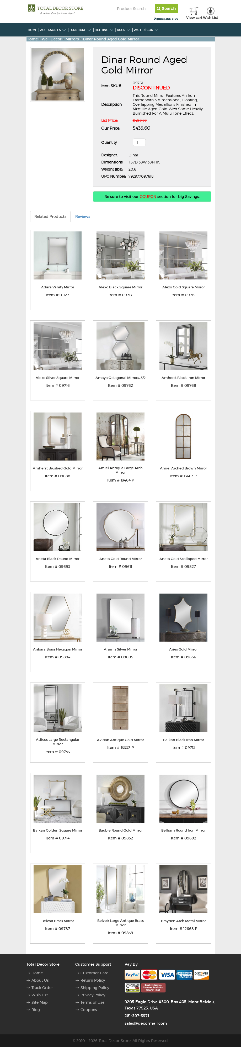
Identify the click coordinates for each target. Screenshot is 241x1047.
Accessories (53, 30)
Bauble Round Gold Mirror (121, 830)
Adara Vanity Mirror (57, 287)
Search (166, 8)
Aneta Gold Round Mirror (120, 559)
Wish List (39, 995)
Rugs (124, 30)
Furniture (80, 30)
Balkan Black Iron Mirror (183, 740)
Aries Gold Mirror (183, 649)
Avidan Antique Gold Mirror (120, 740)
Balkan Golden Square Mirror (57, 830)
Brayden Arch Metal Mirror (183, 921)
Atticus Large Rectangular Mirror (57, 741)
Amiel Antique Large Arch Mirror (120, 470)
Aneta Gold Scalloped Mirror (183, 559)
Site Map (39, 1002)
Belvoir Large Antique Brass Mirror (120, 922)
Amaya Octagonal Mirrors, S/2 (120, 378)
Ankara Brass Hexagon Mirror (57, 649)
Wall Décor (146, 30)
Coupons (89, 1009)
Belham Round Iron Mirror (183, 830)
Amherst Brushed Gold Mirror (58, 468)
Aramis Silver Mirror (120, 649)
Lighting (104, 30)
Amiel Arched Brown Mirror (183, 468)
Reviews (82, 216)
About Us (40, 980)
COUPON (148, 196)
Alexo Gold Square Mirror (183, 287)
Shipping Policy (95, 987)
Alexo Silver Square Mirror (57, 378)
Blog (35, 1009)
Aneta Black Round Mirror (57, 559)
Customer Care (94, 973)
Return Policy (93, 980)
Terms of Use (92, 1002)
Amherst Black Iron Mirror (183, 378)
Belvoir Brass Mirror (57, 921)
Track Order (42, 987)
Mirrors (72, 39)
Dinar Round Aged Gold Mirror (111, 39)
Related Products (50, 216)
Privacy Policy (93, 995)
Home (32, 30)
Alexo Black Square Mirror (120, 287)
